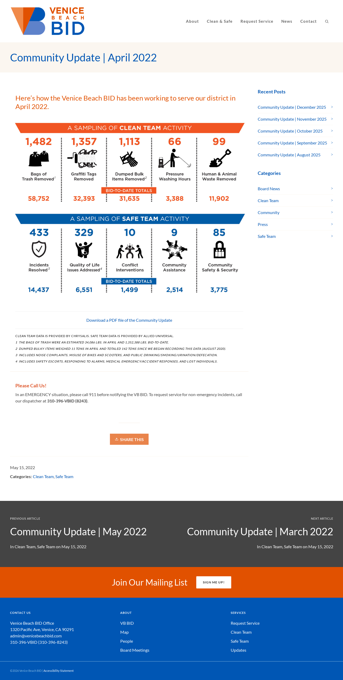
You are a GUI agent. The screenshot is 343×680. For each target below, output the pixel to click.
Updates (238, 649)
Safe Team (64, 476)
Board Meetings (134, 649)
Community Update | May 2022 (78, 531)
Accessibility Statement (58, 670)
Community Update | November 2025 (292, 118)
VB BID (127, 622)
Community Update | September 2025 (292, 142)
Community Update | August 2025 (289, 154)
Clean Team (43, 476)
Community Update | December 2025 (292, 107)
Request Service (245, 622)
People (126, 640)
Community (268, 212)
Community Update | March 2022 (260, 531)
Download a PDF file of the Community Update (129, 320)
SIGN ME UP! (214, 582)
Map (124, 631)
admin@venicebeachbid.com (36, 635)
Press (263, 224)
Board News (269, 188)
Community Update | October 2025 (290, 130)
